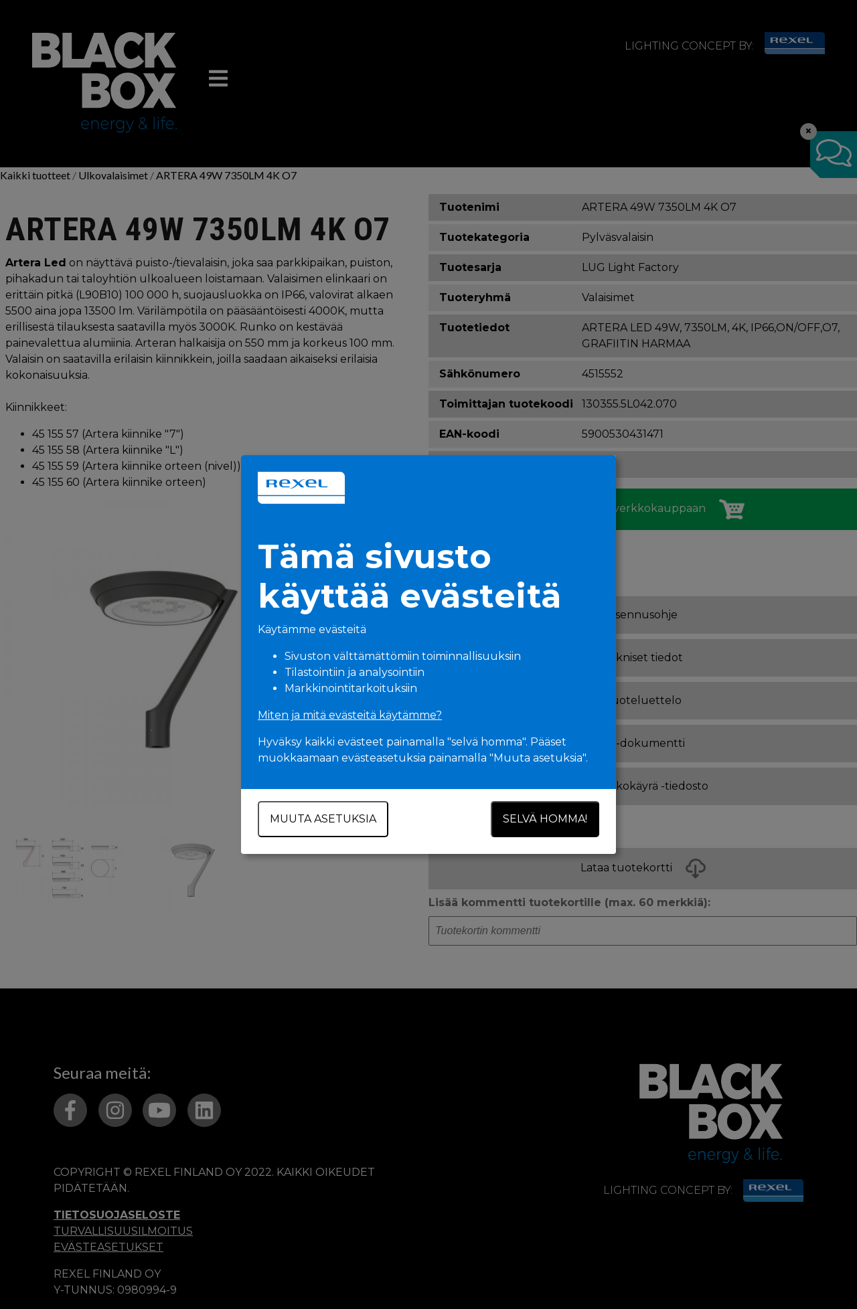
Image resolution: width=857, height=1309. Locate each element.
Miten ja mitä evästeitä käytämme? (350, 715)
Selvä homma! (545, 818)
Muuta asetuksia (323, 818)
